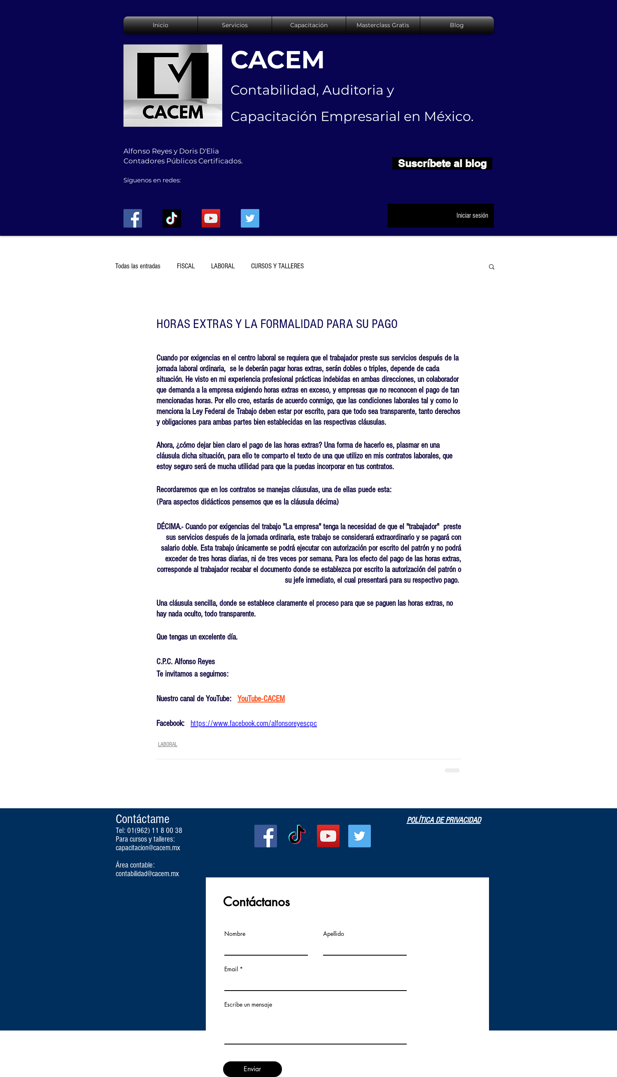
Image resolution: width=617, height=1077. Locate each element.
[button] (492, 266)
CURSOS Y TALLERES (277, 266)
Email (231, 969)
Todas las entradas (138, 266)
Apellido (333, 934)
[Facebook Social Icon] (132, 218)
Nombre (234, 934)
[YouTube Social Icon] (211, 218)
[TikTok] (172, 218)
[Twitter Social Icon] (250, 218)
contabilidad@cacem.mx (147, 874)
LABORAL (223, 266)
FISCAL (186, 266)
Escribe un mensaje (248, 1004)
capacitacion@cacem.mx (148, 848)
